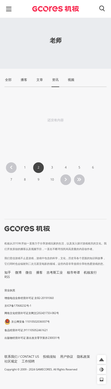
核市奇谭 (73, 272)
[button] (101, 359)
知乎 (7, 272)
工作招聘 (28, 361)
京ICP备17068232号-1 (17, 306)
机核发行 (90, 272)
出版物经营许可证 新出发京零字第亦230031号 (32, 338)
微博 (18, 272)
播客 (39, 272)
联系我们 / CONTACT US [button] (21, 356)
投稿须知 (49, 356)
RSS (7, 277)
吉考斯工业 (54, 272)
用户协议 (66, 356)
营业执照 (9, 290)
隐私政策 (83, 356)
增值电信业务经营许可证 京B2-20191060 (29, 298)
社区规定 (10, 361)
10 (52, 179)
